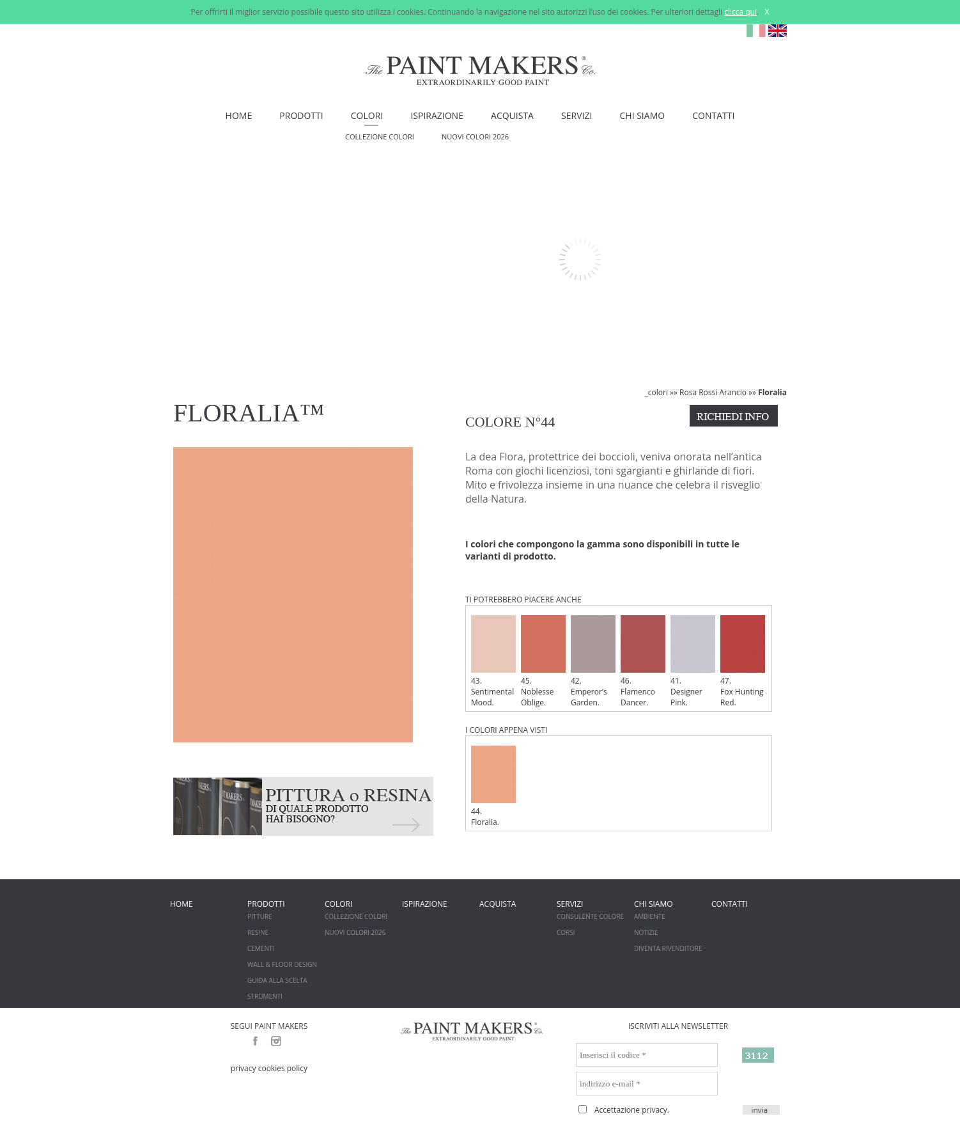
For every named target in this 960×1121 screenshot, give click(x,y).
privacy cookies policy (269, 1068)
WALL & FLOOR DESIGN (282, 964)
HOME (239, 115)
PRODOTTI (301, 115)
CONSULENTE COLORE (590, 916)
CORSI (566, 932)
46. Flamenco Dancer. (643, 661)
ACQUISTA (512, 115)
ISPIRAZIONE (436, 115)
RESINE (257, 932)
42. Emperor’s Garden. (593, 661)
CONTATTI (713, 115)
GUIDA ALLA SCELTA (277, 980)
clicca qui (740, 11)
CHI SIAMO (642, 115)
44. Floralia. (493, 786)
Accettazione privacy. (631, 1109)
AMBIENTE (649, 916)
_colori (656, 392)
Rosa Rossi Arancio (713, 392)
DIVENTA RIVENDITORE (668, 948)
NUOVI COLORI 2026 (475, 136)
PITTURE (259, 916)
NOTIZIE (646, 932)
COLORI (367, 115)
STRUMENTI (265, 996)
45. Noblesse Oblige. (543, 661)
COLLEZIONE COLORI (379, 136)
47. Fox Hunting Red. (742, 661)
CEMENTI (260, 948)
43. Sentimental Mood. (493, 661)
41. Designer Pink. (692, 661)
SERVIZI (576, 115)
